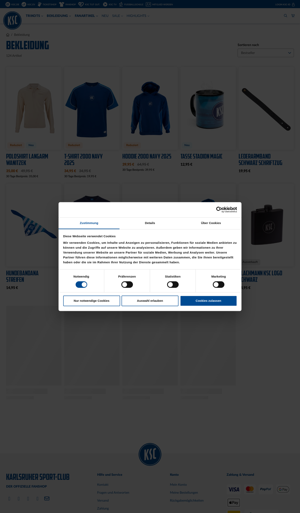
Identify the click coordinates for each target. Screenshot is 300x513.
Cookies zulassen (208, 301)
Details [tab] (150, 223)
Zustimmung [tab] (89, 223)
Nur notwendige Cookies (92, 301)
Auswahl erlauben (150, 301)
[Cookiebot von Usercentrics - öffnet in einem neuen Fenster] (219, 210)
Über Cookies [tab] (211, 223)
